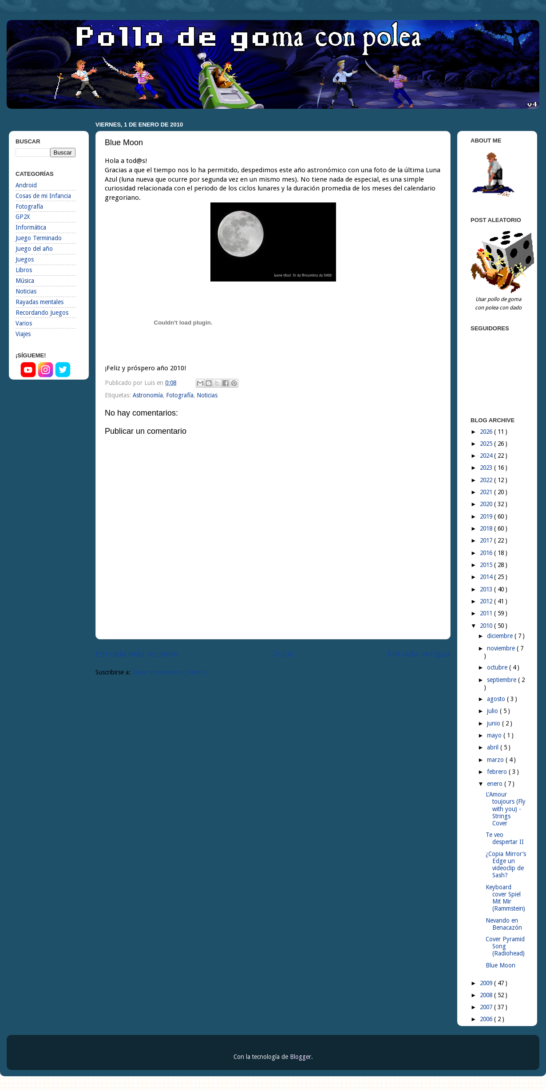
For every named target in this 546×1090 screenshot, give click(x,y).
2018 (487, 528)
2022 (487, 480)
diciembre (500, 635)
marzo (496, 759)
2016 (487, 552)
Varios (24, 323)
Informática (31, 227)
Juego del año (34, 248)
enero (495, 783)
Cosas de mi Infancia (43, 195)
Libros (24, 269)
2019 (487, 516)
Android (26, 185)
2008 (487, 995)
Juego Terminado (39, 238)
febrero (498, 771)
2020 (487, 503)
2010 (487, 625)
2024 (487, 455)
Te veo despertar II (505, 838)
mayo (495, 735)
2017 (487, 540)
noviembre (502, 648)
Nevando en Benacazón (504, 924)
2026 (487, 431)
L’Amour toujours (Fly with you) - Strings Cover (506, 809)
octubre (498, 667)
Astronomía (148, 395)
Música (25, 280)
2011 (487, 613)
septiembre (502, 679)
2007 (487, 1007)
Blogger (300, 1056)
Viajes (23, 333)
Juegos (25, 259)
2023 (487, 467)
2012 (487, 601)
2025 (487, 443)
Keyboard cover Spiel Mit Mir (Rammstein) (505, 898)
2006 (487, 1019)
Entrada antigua (419, 654)
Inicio (283, 654)
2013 (487, 589)
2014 (487, 576)
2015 (487, 564)
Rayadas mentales (39, 301)
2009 (487, 983)
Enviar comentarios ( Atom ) (169, 672)
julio (493, 710)
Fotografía (180, 395)
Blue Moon (500, 965)
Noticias (207, 395)
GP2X (23, 216)
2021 (487, 491)
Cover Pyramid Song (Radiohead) (505, 946)
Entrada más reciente (136, 654)
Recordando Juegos (42, 312)
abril (493, 747)
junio (494, 723)
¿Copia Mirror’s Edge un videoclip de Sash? (506, 864)
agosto (497, 698)
